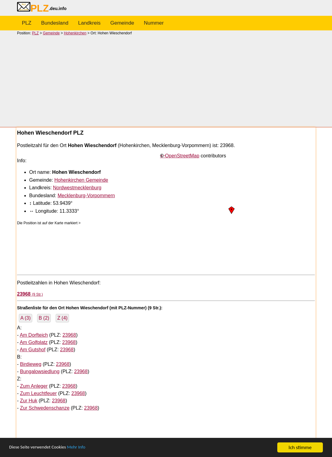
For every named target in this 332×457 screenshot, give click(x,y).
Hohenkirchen (75, 33)
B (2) (44, 318)
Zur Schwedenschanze (45, 408)
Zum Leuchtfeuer (38, 393)
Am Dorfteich (34, 335)
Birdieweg (30, 364)
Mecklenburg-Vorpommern (86, 195)
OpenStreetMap (182, 155)
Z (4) (62, 318)
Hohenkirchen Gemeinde (81, 180)
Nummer (154, 23)
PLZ (26, 23)
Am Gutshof (32, 349)
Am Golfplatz (34, 342)
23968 (69, 335)
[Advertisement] (166, 80)
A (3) (25, 318)
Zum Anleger (34, 386)
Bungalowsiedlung (40, 371)
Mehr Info (85, 448)
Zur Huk (28, 400)
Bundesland (54, 23)
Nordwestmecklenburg (77, 187)
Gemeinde (122, 23)
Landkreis (89, 23)
